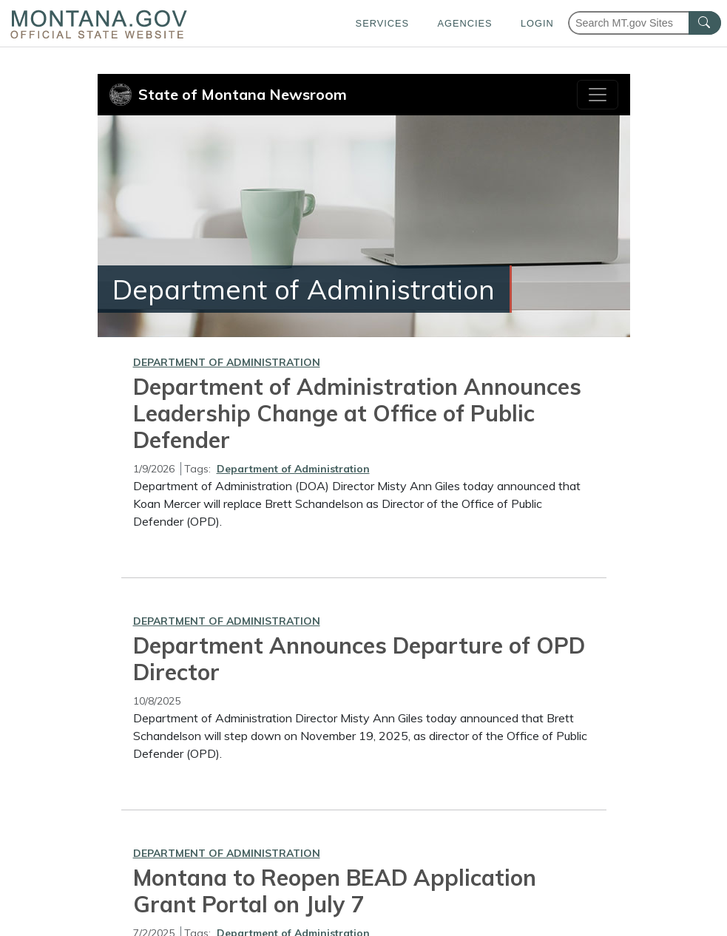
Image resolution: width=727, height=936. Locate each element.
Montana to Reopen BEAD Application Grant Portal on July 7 (334, 891)
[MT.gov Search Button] (705, 23)
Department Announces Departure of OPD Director (359, 658)
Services (382, 23)
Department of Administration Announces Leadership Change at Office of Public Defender (357, 413)
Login (537, 23)
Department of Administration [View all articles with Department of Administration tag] (293, 468)
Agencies (464, 23)
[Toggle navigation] (597, 94)
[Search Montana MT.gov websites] (644, 23)
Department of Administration (226, 362)
